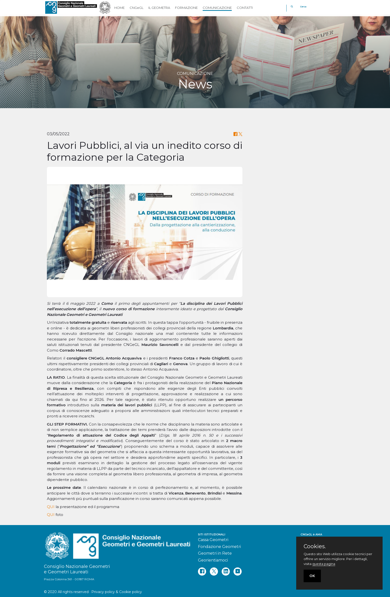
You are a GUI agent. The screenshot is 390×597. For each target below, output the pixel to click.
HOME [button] (119, 8)
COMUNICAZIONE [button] (217, 8)
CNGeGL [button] (136, 8)
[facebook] (202, 571)
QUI (51, 506)
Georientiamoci (213, 560)
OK (312, 576)
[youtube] (238, 571)
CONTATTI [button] (245, 8)
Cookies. (315, 546)
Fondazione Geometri (219, 546)
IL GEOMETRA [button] (159, 8)
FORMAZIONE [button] (186, 8)
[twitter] (214, 571)
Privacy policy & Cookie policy (116, 592)
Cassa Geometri (213, 539)
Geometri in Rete (215, 553)
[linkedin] (226, 571)
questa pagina (323, 564)
